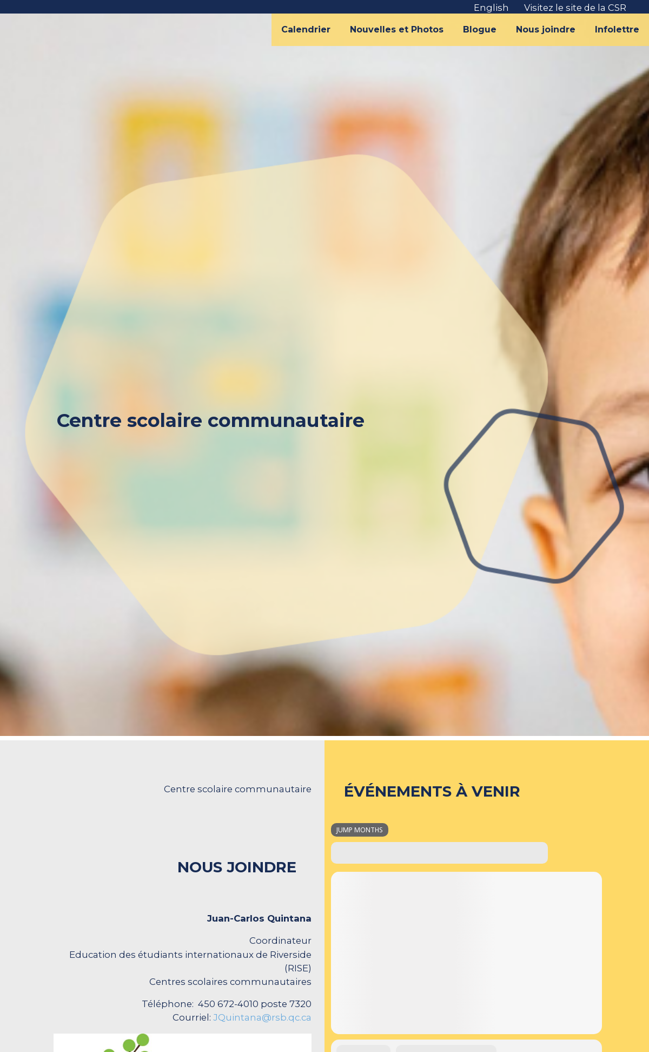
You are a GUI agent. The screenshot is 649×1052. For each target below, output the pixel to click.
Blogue (479, 29)
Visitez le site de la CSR (575, 7)
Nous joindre (545, 29)
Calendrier (305, 29)
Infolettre (617, 29)
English (491, 7)
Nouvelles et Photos (396, 29)
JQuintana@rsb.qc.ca (262, 1017)
